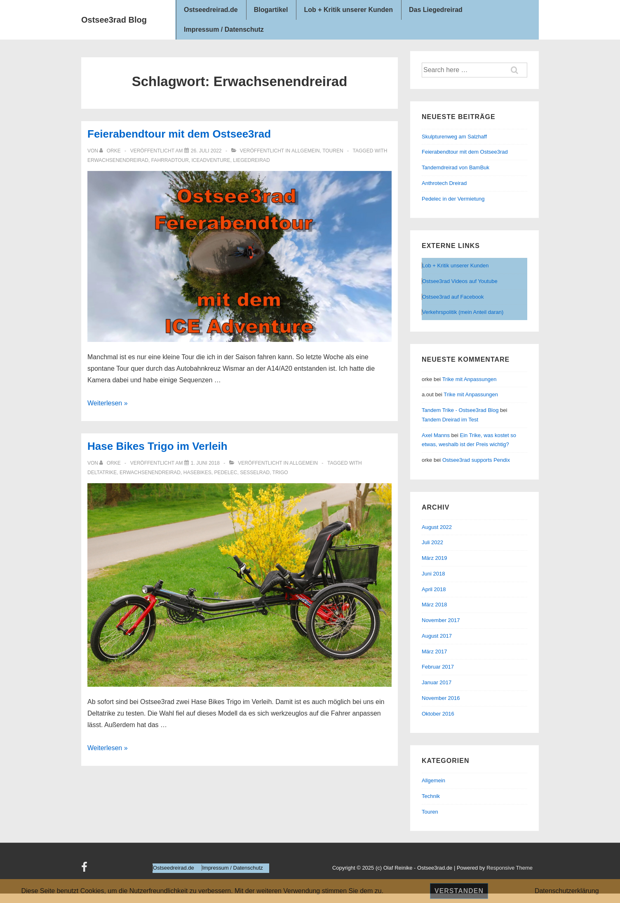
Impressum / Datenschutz (224, 29)
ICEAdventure (211, 160)
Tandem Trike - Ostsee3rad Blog (460, 410)
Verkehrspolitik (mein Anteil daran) (462, 312)
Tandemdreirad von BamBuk (455, 167)
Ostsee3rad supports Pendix (476, 460)
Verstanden (459, 890)
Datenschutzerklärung (567, 890)
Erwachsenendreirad (117, 160)
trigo (280, 472)
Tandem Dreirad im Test (450, 419)
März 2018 (434, 604)
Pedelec (225, 472)
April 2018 (434, 589)
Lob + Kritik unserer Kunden (348, 9)
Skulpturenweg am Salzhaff (454, 136)
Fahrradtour (170, 160)
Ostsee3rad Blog (114, 19)
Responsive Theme (509, 868)
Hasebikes (197, 472)
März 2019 (434, 558)
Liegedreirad (251, 160)
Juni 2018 (433, 574)
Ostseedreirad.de (211, 9)
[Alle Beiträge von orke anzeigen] (110, 151)
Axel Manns (436, 435)
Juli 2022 (432, 542)
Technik (431, 796)
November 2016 (441, 698)
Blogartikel (271, 9)
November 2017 (441, 620)
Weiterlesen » (107, 403)
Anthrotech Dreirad (444, 183)
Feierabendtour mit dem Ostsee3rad (179, 134)
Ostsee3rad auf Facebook (453, 297)
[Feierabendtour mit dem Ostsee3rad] (206, 151)
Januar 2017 (436, 682)
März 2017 (434, 651)
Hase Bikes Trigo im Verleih (157, 446)
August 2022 (437, 527)
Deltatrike (102, 472)
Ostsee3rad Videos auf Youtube (460, 281)
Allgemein (305, 151)
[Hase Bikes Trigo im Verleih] (205, 463)
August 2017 (437, 636)
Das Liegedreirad (436, 9)
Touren (332, 151)
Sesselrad (255, 472)
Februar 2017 (438, 667)
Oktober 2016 (438, 714)
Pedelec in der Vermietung (453, 199)
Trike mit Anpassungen (469, 379)
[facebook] (85, 870)
